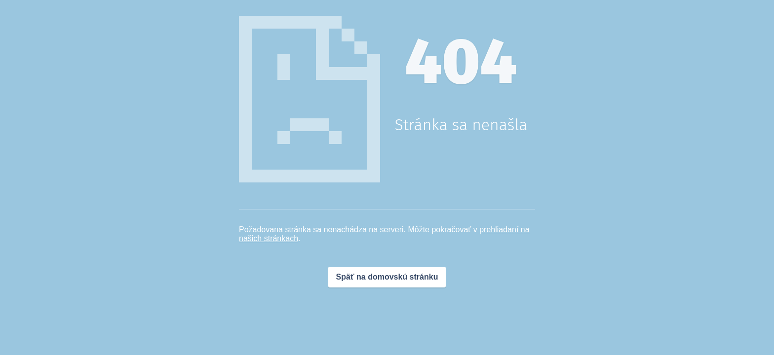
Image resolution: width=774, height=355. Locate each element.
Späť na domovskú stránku (387, 277)
